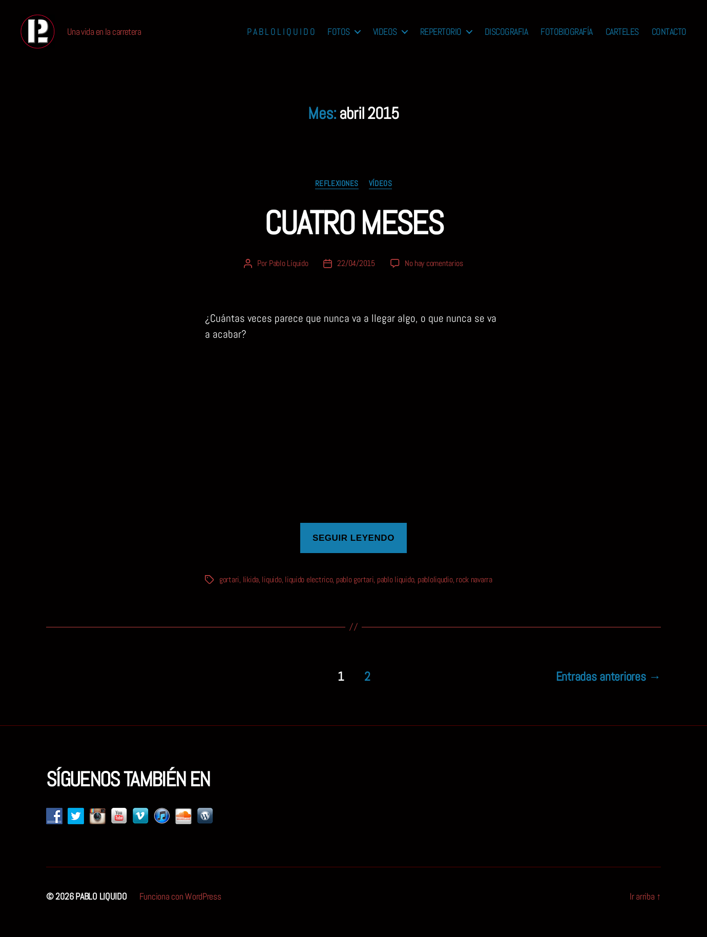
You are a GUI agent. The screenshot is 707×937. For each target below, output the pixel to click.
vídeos (380, 195)
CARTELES (622, 37)
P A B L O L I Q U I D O (281, 37)
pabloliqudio (435, 591)
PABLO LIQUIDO (101, 908)
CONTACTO (669, 37)
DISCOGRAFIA (506, 37)
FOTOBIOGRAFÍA (566, 37)
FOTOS (338, 37)
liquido (271, 591)
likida (251, 591)
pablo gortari (355, 591)
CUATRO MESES (353, 235)
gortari (229, 591)
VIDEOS (385, 37)
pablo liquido (395, 591)
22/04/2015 (356, 275)
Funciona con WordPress (180, 908)
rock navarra (474, 591)
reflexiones (337, 195)
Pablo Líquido (288, 275)
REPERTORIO (441, 37)
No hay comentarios (434, 275)
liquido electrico (308, 591)
